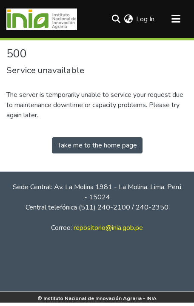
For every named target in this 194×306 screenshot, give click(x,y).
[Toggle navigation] (176, 19)
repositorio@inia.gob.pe (108, 227)
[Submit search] (116, 19)
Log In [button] (145, 19)
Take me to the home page (97, 145)
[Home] (41, 19)
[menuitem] (128, 19)
